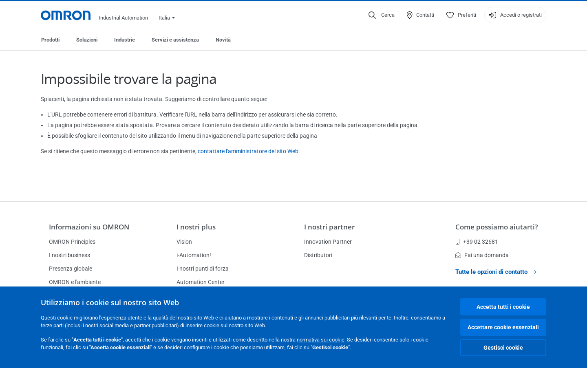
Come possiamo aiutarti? (496, 226)
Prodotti (50, 40)
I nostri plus (196, 226)
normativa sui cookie (320, 340)
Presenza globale (70, 268)
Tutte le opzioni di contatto (495, 271)
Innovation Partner (328, 241)
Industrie (124, 40)
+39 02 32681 (476, 241)
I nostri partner (329, 226)
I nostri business (69, 255)
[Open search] (381, 15)
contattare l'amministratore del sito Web (248, 151)
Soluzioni (86, 40)
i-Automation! (194, 255)
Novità (223, 40)
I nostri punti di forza (203, 268)
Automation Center (201, 282)
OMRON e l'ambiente (75, 282)
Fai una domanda (482, 255)
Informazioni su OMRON (89, 226)
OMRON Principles (72, 241)
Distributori (318, 255)
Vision (184, 241)
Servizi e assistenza (175, 40)
